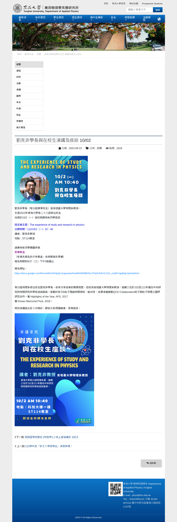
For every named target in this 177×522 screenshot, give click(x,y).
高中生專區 (96, 17)
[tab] (29, 64)
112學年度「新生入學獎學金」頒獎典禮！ (49, 445)
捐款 (106, 3)
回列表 (151, 463)
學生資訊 (58, 17)
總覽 (39, 54)
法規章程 (147, 18)
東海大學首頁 (118, 3)
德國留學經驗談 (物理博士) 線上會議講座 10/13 (51, 436)
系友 (113, 17)
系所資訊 (40, 17)
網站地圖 (133, 3)
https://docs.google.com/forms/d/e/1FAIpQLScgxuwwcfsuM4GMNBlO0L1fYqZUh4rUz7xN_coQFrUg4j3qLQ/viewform (77, 272)
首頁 (19, 54)
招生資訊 (77, 17)
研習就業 (130, 17)
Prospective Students (152, 3)
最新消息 (22, 18)
